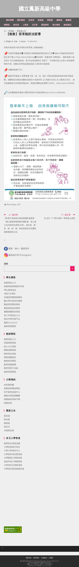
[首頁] (5, 31)
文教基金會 (9, 430)
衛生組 (23, 42)
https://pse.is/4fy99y (65, 83)
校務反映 (8, 403)
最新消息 (29, 558)
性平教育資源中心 (12, 392)
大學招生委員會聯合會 (14, 469)
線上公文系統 (10, 346)
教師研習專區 (10, 361)
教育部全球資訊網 (12, 443)
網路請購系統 (10, 350)
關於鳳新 (36, 558)
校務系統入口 (10, 283)
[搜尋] (72, 269)
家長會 (7, 416)
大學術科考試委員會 (13, 454)
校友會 (7, 419)
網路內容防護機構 (12, 396)
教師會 (7, 423)
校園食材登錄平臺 (12, 399)
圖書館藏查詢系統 (12, 312)
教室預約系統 (10, 354)
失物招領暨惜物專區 (13, 297)
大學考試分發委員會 (13, 465)
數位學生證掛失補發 (13, 301)
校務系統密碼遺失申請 (14, 286)
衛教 (15, 42)
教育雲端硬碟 (10, 364)
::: (3, 19)
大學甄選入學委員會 (13, 458)
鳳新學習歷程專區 (12, 304)
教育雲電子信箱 (11, 368)
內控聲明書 (9, 385)
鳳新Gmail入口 (10, 323)
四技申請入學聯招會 (13, 461)
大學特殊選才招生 (12, 447)
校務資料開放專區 (12, 388)
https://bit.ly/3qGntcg (25, 57)
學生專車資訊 (10, 290)
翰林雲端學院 (10, 326)
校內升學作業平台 (12, 319)
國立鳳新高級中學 (39, 9)
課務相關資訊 (10, 357)
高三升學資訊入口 (12, 315)
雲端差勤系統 (10, 343)
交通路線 (44, 558)
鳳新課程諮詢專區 (12, 308)
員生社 (7, 427)
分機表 (51, 558)
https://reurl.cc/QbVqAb (54, 92)
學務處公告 (9, 42)
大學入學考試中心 (12, 450)
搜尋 (6, 264)
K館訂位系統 (9, 293)
